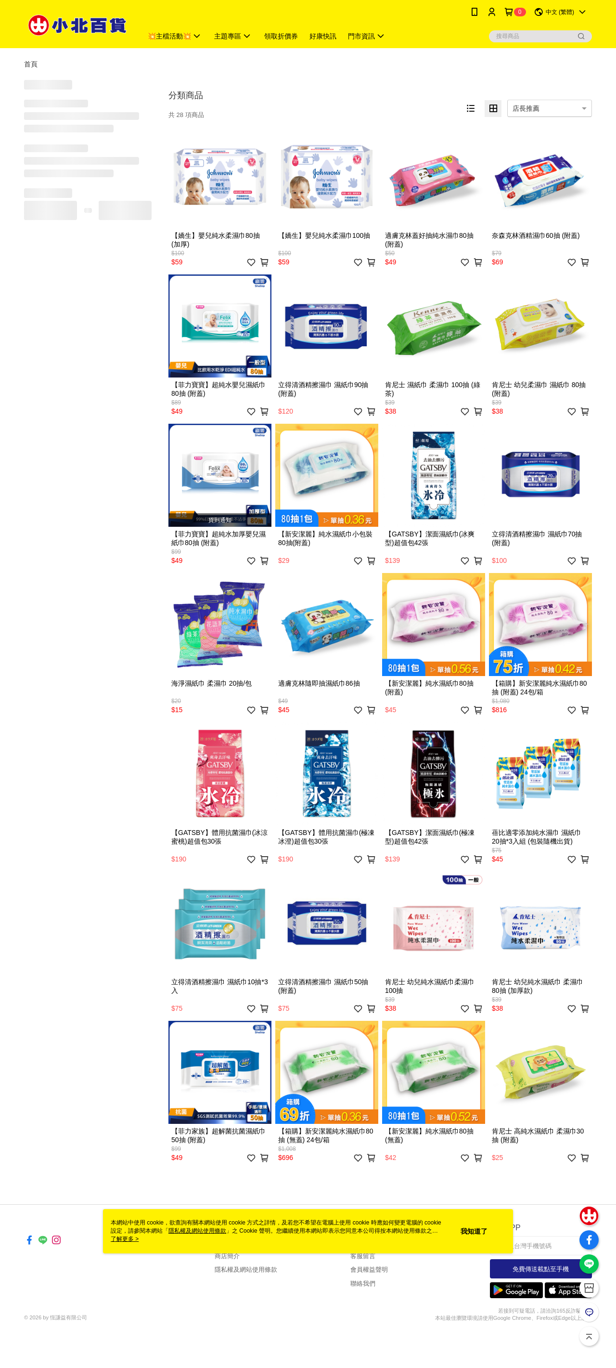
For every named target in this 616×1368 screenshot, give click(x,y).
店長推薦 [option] (526, 108)
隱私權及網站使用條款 (246, 1269)
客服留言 (362, 1256)
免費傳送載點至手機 (541, 1269)
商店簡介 (227, 1256)
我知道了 (474, 1231)
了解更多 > (125, 1239)
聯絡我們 (362, 1283)
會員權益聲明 (369, 1269)
